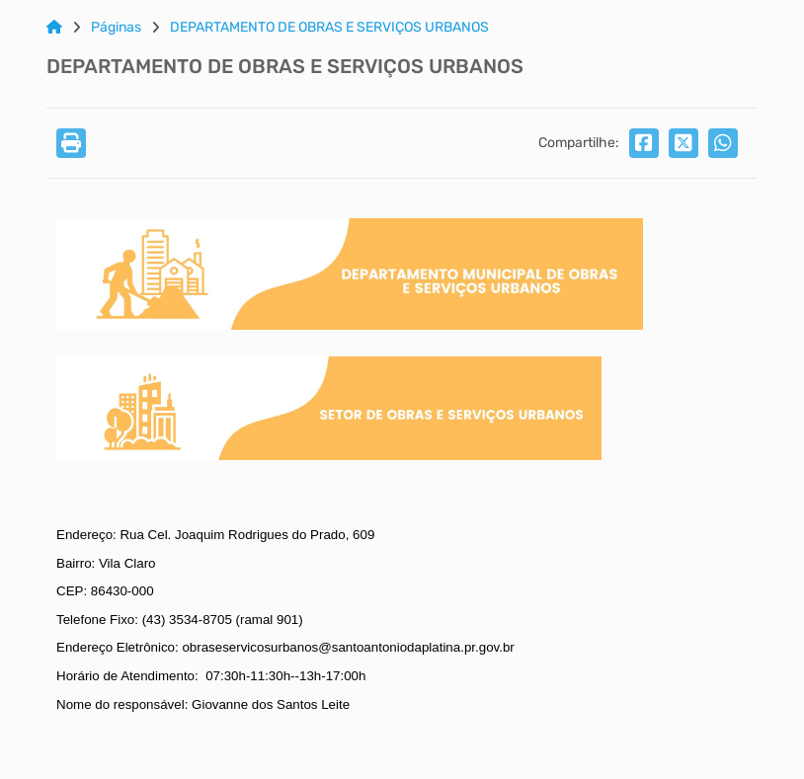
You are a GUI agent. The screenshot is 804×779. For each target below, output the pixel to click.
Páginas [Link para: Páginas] (116, 28)
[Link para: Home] (54, 28)
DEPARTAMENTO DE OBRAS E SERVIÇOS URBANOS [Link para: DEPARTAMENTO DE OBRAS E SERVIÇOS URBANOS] (329, 28)
